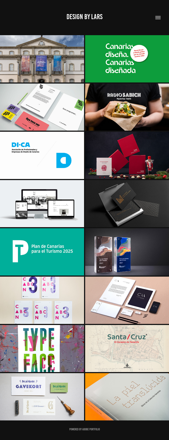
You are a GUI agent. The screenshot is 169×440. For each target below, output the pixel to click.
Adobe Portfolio (91, 429)
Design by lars (84, 17)
